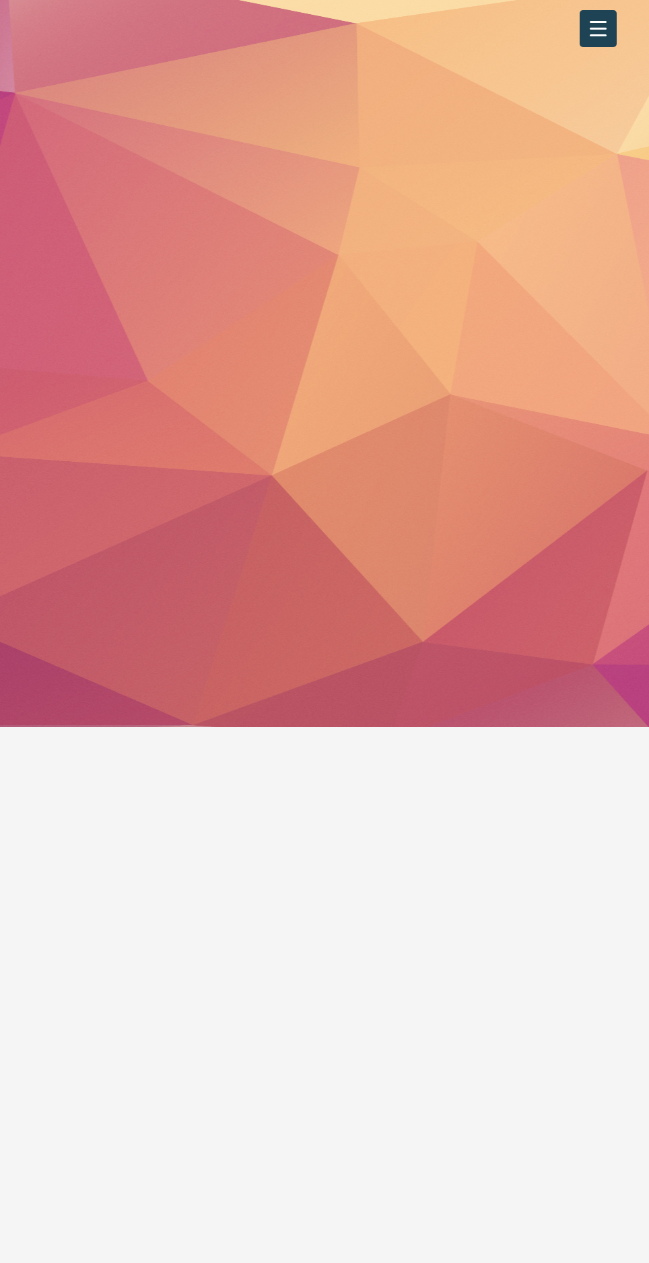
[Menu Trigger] (598, 28)
